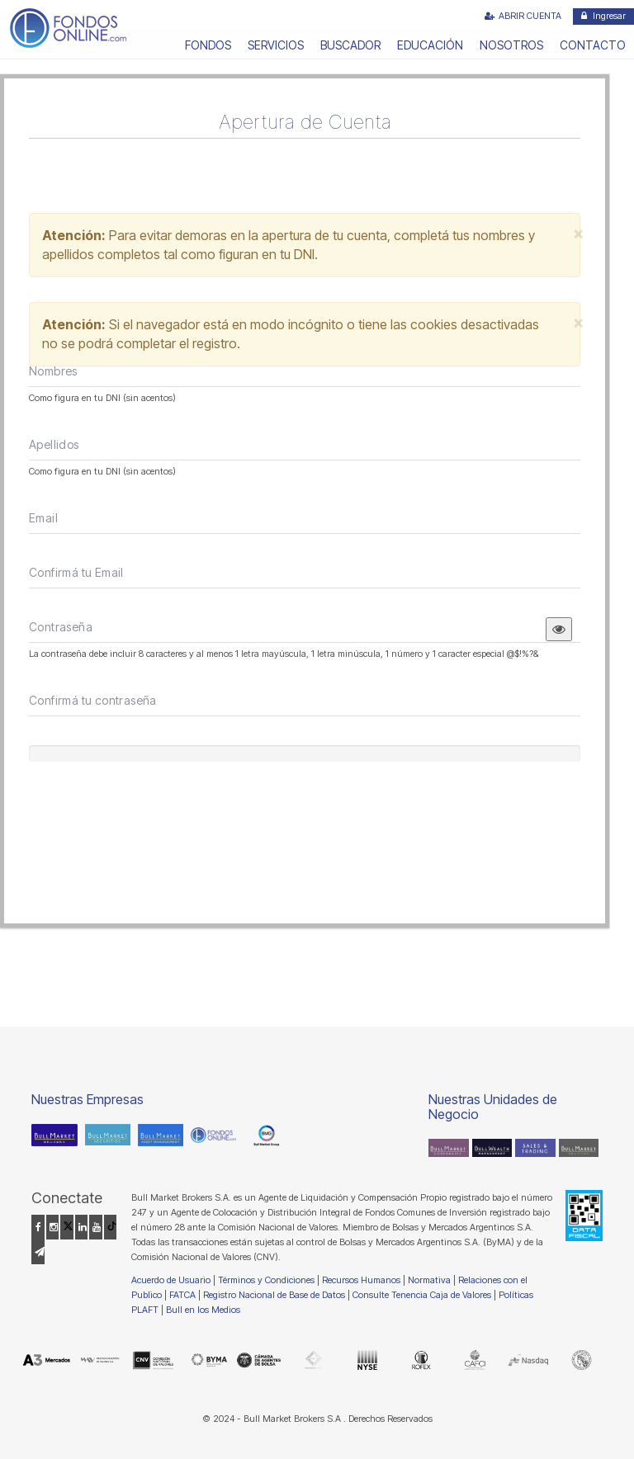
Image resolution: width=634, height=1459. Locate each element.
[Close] (578, 239)
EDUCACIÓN (430, 45)
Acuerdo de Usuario (171, 1280)
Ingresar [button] (603, 15)
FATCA (182, 1295)
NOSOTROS (511, 45)
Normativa (429, 1280)
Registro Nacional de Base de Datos (274, 1295)
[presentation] (154, 823)
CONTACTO (593, 45)
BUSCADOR (350, 45)
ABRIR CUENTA (523, 15)
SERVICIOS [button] (276, 45)
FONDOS (208, 45)
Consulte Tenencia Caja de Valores (421, 1295)
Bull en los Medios (203, 1309)
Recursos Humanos (361, 1280)
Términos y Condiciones (266, 1280)
